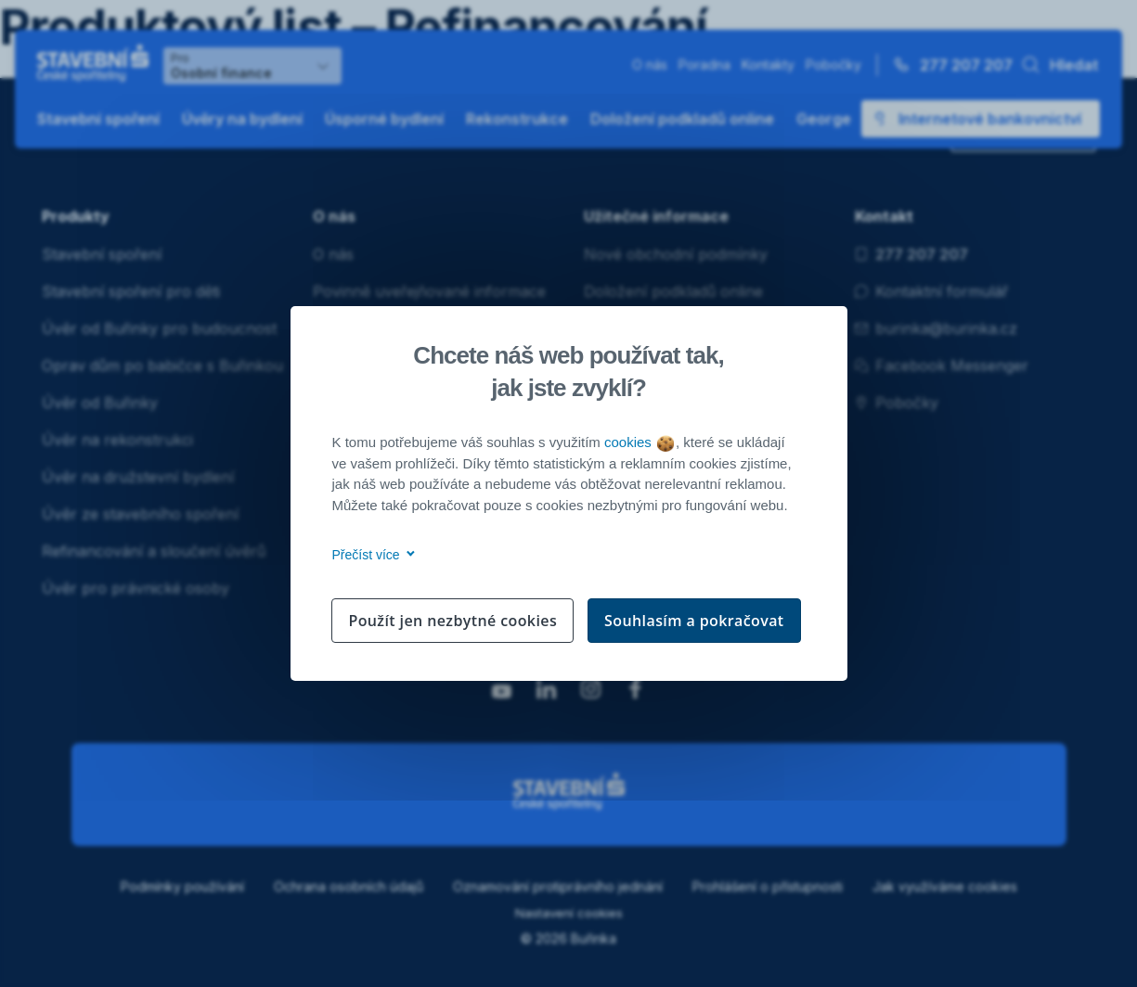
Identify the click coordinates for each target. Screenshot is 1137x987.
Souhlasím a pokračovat (694, 620)
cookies (639, 442)
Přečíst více (370, 554)
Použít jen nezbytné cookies (452, 620)
